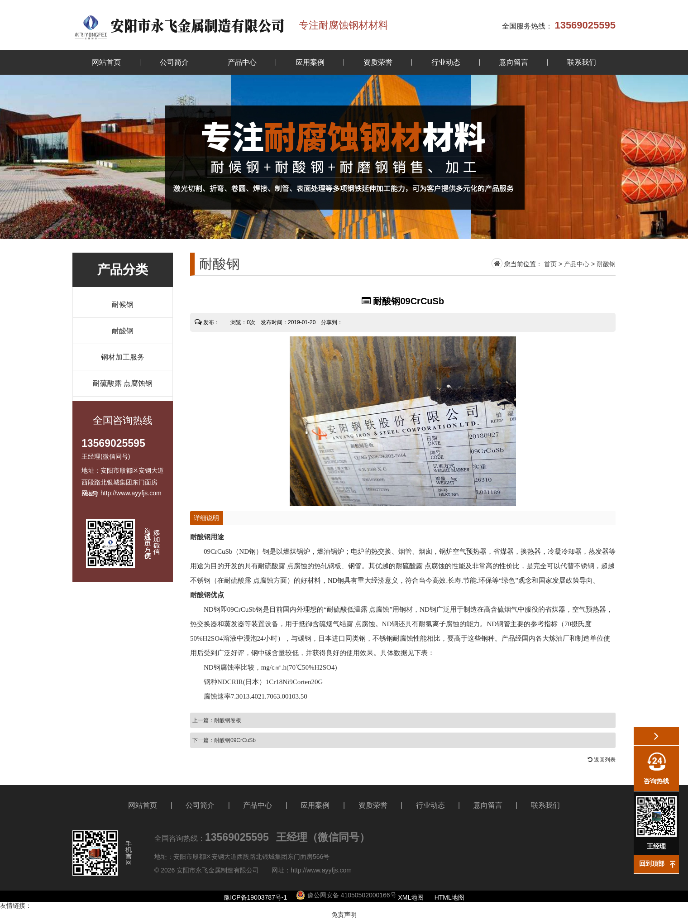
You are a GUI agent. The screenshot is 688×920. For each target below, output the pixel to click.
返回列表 (602, 760)
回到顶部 (651, 863)
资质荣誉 (377, 62)
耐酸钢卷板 (227, 720)
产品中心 (242, 62)
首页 (550, 264)
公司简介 (174, 62)
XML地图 (411, 897)
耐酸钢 (123, 331)
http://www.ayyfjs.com (321, 870)
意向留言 (513, 62)
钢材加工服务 (122, 357)
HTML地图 (449, 897)
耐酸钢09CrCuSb (235, 740)
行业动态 (445, 62)
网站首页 (106, 62)
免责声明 (344, 914)
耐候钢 (123, 304)
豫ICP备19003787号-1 (255, 897)
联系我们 (581, 62)
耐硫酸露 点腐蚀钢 (123, 383)
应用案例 (310, 62)
